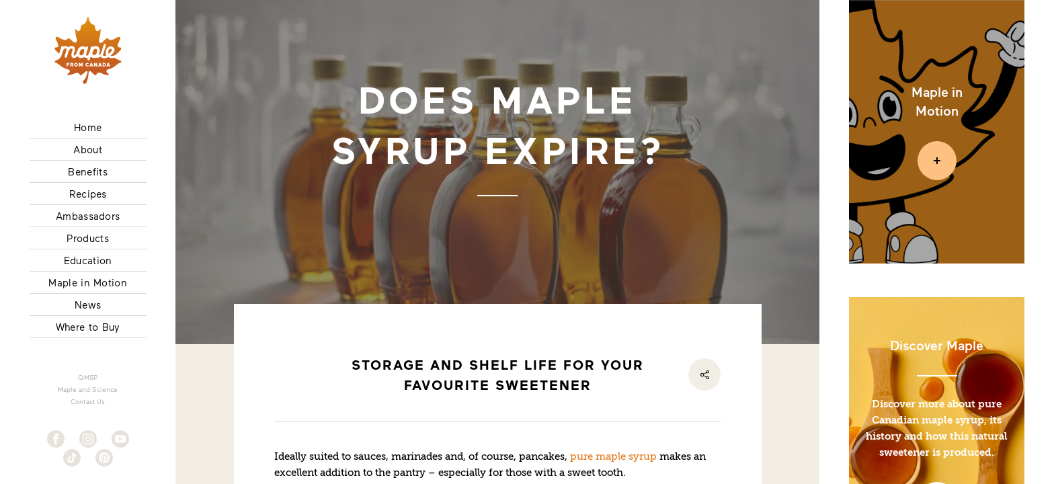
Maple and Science (88, 389)
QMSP (87, 377)
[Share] (704, 374)
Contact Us (88, 401)
